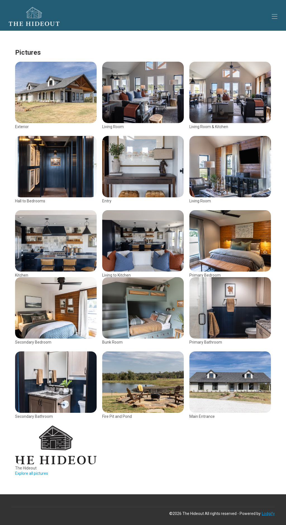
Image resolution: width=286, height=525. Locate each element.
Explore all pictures (31, 473)
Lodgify (268, 513)
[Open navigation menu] (274, 16)
